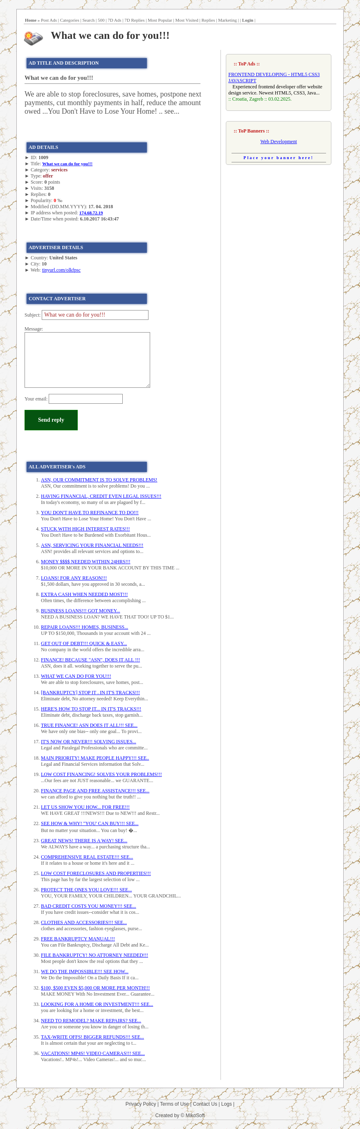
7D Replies (134, 20)
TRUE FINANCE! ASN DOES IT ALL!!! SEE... (89, 725)
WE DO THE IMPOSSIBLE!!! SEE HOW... (84, 971)
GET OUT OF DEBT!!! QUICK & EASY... (84, 643)
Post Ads (49, 20)
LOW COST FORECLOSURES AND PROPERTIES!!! (96, 873)
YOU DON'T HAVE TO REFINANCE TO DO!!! (90, 512)
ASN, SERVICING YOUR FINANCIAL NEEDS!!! (92, 545)
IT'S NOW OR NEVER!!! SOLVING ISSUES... (88, 741)
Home (30, 20)
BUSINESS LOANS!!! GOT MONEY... (80, 611)
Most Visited (186, 20)
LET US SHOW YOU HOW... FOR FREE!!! (85, 807)
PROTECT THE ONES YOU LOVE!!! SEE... (86, 890)
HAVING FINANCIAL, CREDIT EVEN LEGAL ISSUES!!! (101, 496)
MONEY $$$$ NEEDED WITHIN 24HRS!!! (85, 561)
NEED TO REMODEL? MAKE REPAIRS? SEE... (91, 1020)
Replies (208, 20)
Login (248, 20)
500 (101, 20)
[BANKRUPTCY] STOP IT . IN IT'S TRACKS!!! (90, 692)
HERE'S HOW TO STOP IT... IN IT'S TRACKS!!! (91, 709)
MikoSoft (195, 1115)
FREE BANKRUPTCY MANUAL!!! (78, 939)
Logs (226, 1104)
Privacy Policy (141, 1104)
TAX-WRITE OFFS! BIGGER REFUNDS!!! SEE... (92, 1037)
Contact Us (205, 1104)
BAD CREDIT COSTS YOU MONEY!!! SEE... (88, 906)
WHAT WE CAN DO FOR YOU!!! (76, 676)
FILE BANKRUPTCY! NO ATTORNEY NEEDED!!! (94, 955)
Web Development (278, 141)
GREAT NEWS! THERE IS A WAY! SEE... (84, 840)
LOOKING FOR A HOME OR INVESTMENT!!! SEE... (97, 1004)
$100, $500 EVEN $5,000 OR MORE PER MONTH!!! (95, 988)
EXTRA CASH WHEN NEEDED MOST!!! (84, 594)
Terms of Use (174, 1104)
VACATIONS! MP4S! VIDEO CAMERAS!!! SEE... (93, 1053)
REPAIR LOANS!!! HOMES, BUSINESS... (84, 627)
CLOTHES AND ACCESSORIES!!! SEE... (84, 922)
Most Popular (160, 20)
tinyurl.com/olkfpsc (61, 270)
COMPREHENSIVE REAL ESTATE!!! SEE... (87, 857)
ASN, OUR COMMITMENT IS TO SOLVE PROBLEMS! (99, 480)
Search (88, 20)
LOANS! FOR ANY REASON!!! (74, 578)
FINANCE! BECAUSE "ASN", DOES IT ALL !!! (90, 660)
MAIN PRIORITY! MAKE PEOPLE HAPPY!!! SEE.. (95, 758)
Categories (69, 20)
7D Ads (114, 20)
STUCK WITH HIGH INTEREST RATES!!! (85, 529)
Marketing (227, 20)
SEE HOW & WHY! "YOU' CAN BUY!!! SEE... (90, 823)
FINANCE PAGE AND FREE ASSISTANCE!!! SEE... (95, 791)
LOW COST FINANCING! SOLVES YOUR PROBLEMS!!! (101, 774)
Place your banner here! (278, 157)
